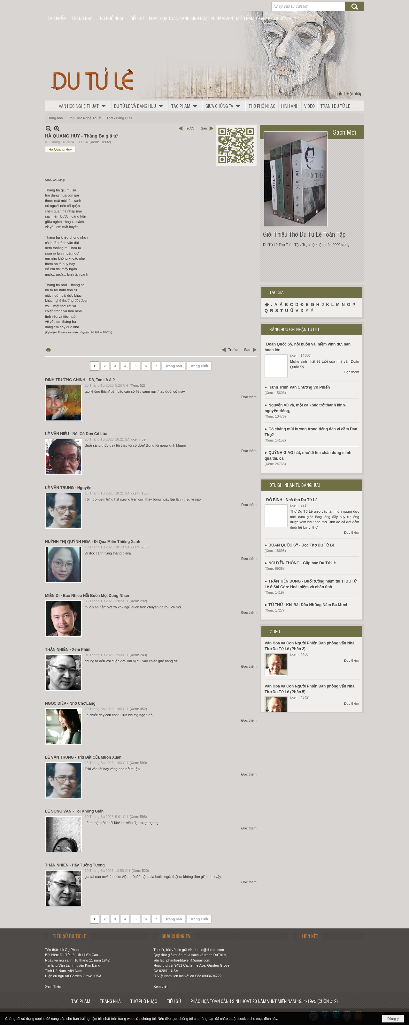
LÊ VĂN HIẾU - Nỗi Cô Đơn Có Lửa (76, 434)
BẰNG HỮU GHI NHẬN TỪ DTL (294, 329)
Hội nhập (354, 94)
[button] (83, 105)
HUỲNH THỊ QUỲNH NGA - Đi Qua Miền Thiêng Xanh (92, 541)
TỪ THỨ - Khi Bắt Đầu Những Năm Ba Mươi (307, 605)
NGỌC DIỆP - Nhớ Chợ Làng (70, 703)
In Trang (48, 349)
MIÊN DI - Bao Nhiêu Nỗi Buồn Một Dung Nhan (87, 595)
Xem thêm (161, 986)
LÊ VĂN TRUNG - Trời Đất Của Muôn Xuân (83, 757)
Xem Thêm (53, 986)
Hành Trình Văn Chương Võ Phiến (299, 387)
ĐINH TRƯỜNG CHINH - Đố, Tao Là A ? (80, 380)
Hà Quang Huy (60, 149)
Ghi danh (334, 94)
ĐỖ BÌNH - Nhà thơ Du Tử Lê (292, 500)
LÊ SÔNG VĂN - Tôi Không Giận (74, 811)
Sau (204, 128)
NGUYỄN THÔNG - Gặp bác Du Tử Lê (302, 563)
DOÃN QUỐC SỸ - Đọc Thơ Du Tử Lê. (301, 545)
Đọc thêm (249, 397)
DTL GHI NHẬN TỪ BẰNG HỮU (294, 485)
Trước (189, 128)
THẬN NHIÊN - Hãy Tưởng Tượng (75, 865)
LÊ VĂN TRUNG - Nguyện (68, 488)
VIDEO (274, 631)
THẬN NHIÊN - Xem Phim (67, 649)
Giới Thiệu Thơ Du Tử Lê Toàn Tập (304, 234)
